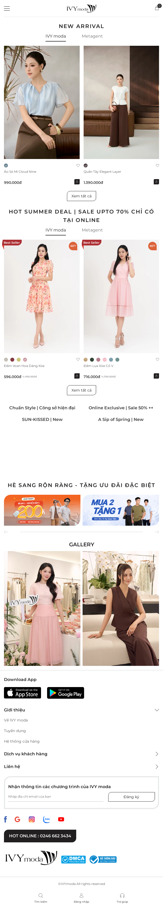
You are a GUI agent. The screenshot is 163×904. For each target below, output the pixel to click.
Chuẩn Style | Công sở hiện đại (42, 407)
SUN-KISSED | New (42, 419)
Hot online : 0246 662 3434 (40, 835)
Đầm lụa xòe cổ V (98, 366)
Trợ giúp (122, 901)
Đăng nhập (81, 901)
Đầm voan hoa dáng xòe (24, 366)
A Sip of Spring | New (121, 419)
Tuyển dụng (15, 730)
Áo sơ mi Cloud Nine (20, 172)
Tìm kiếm (40, 901)
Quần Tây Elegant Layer (102, 172)
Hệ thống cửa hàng (22, 741)
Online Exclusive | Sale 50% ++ (121, 407)
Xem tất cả (81, 196)
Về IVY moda (16, 720)
